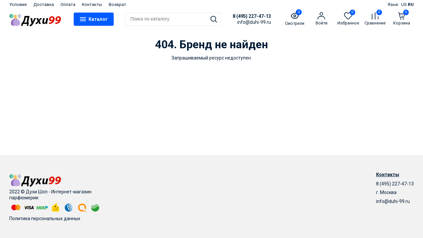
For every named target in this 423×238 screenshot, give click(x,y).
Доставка (43, 4)
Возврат (117, 4)
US (404, 4)
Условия (18, 4)
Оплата (67, 4)
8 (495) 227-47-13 (252, 16)
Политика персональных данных (44, 218)
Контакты (92, 4)
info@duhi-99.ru (393, 201)
